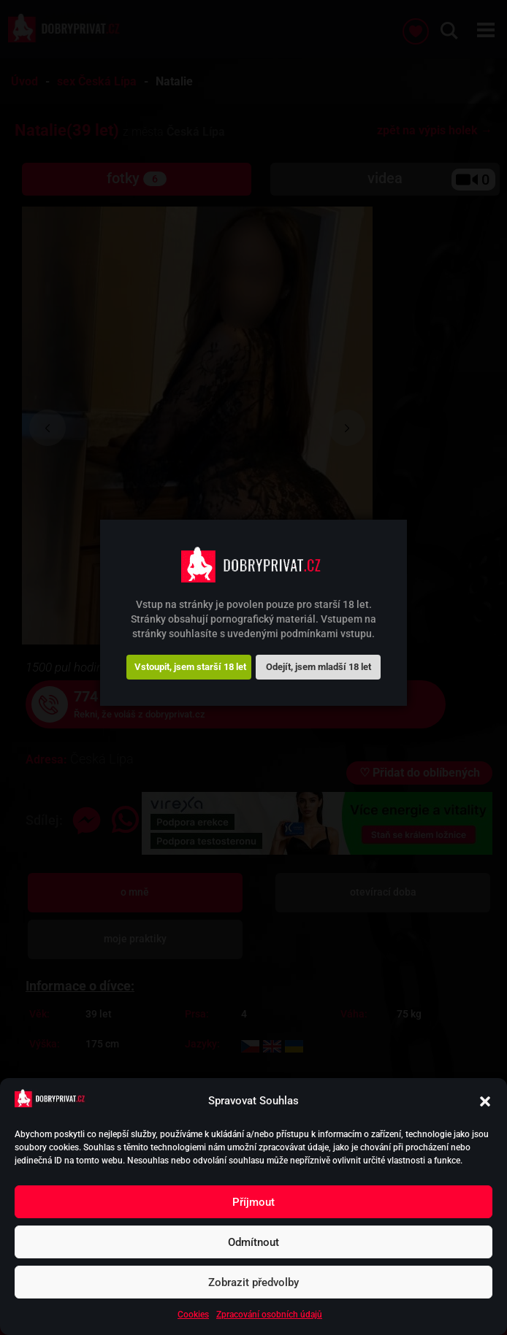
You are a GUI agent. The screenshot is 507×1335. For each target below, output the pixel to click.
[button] (485, 1101)
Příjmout (253, 1202)
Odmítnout (253, 1242)
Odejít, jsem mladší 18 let (318, 666)
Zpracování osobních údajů (269, 1314)
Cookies (193, 1314)
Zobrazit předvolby (253, 1282)
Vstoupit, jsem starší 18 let (190, 666)
